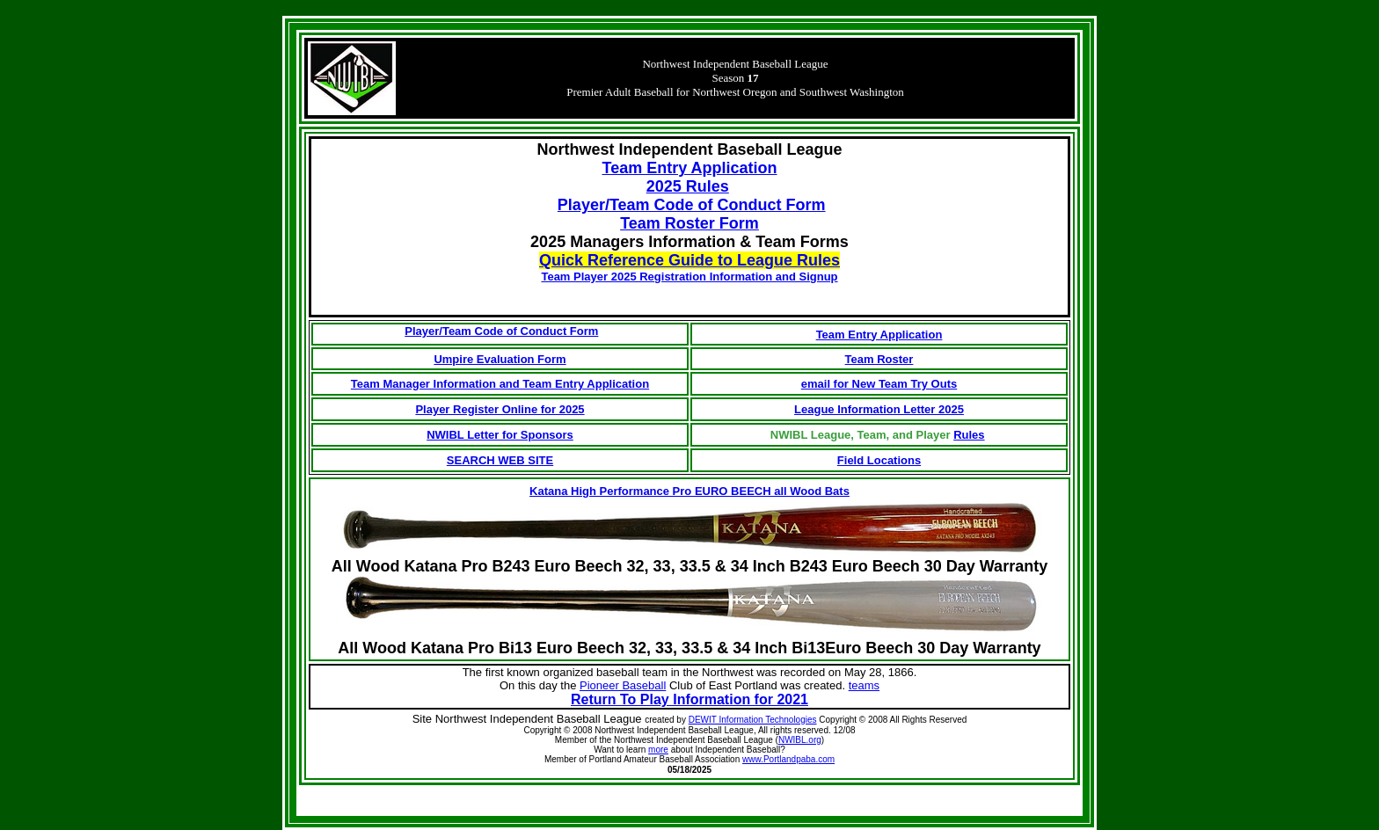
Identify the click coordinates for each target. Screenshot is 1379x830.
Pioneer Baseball (623, 685)
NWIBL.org (799, 740)
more (658, 749)
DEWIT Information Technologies (753, 719)
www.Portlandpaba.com (788, 759)
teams (864, 685)
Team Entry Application (879, 334)
